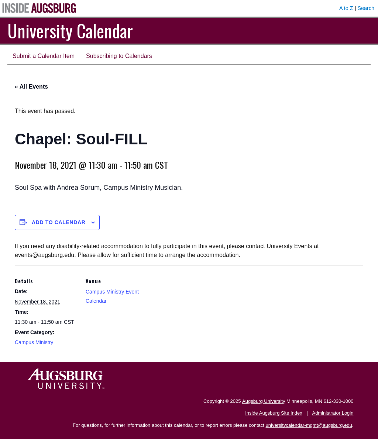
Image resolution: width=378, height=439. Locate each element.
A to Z (346, 8)
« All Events (31, 86)
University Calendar (70, 30)
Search (365, 8)
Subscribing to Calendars (119, 56)
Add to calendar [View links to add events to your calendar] (59, 222)
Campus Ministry (34, 342)
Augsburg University (263, 401)
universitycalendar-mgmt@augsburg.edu (309, 425)
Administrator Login (332, 413)
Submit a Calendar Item (44, 56)
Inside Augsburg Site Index (273, 413)
